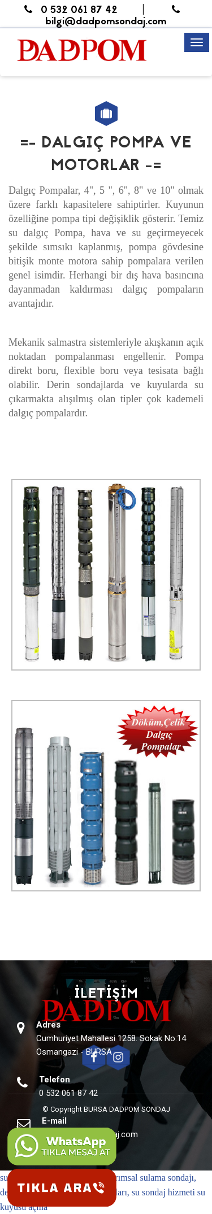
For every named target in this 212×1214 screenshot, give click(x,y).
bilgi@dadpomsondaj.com (116, 17)
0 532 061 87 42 (71, 10)
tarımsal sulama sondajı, (152, 1177)
